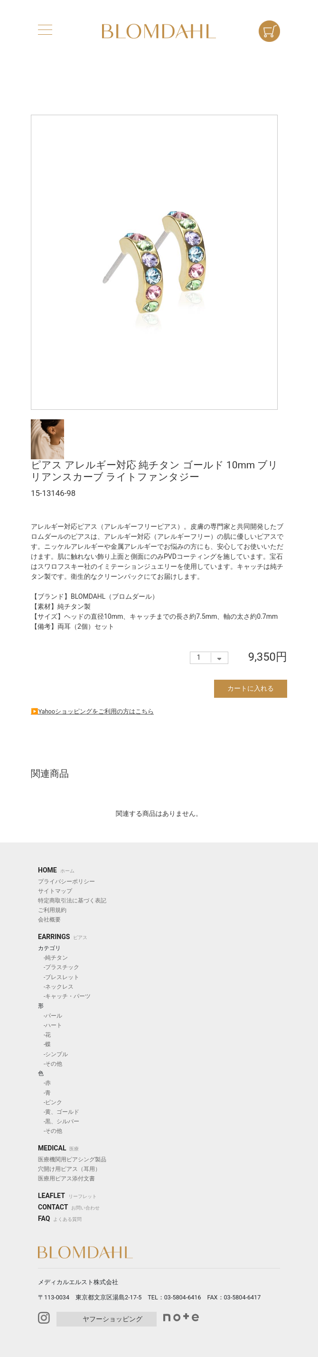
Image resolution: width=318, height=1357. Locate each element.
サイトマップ (55, 891)
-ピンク (50, 1102)
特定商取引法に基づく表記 (72, 900)
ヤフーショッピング (112, 1319)
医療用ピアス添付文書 (66, 1178)
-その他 (50, 1063)
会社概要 (49, 919)
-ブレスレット (58, 977)
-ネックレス (56, 986)
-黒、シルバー (58, 1121)
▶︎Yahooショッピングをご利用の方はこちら (92, 711)
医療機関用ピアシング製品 (72, 1159)
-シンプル (53, 1054)
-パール (50, 1015)
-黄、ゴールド (58, 1112)
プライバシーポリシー (66, 881)
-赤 (44, 1083)
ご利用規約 (52, 910)
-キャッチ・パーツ (64, 996)
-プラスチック (58, 967)
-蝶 (44, 1044)
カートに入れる (250, 688)
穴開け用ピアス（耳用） (69, 1169)
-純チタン (53, 957)
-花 (44, 1034)
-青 (44, 1093)
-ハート (50, 1025)
